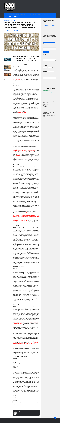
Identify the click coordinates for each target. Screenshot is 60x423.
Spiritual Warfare (8, 16)
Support (6, 14)
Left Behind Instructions (37, 14)
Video (30, 14)
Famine (11, 20)
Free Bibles (46, 14)
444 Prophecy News (10, 30)
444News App (15, 16)
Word (14, 20)
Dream (8, 20)
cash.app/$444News (46, 90)
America (5, 20)
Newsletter (16, 14)
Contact (11, 14)
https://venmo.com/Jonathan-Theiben (49, 92)
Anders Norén (9, 421)
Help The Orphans (23, 14)
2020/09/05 (16, 30)
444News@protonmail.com (49, 25)
